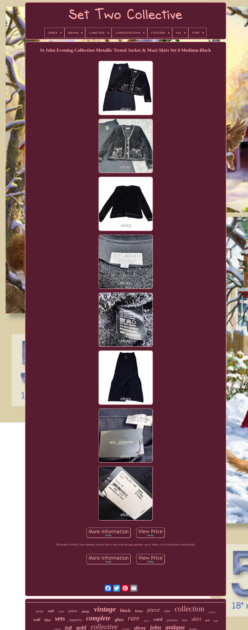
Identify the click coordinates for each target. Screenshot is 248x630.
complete (98, 618)
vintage (105, 609)
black (125, 610)
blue (47, 620)
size (167, 611)
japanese (75, 620)
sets (60, 618)
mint (184, 620)
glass (119, 619)
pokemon (172, 620)
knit (216, 620)
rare (134, 618)
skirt (196, 619)
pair (207, 620)
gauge (86, 611)
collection (189, 609)
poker (72, 611)
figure (146, 620)
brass (139, 611)
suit (51, 611)
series (39, 611)
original (211, 612)
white (61, 611)
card (158, 619)
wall (36, 619)
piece (153, 609)
